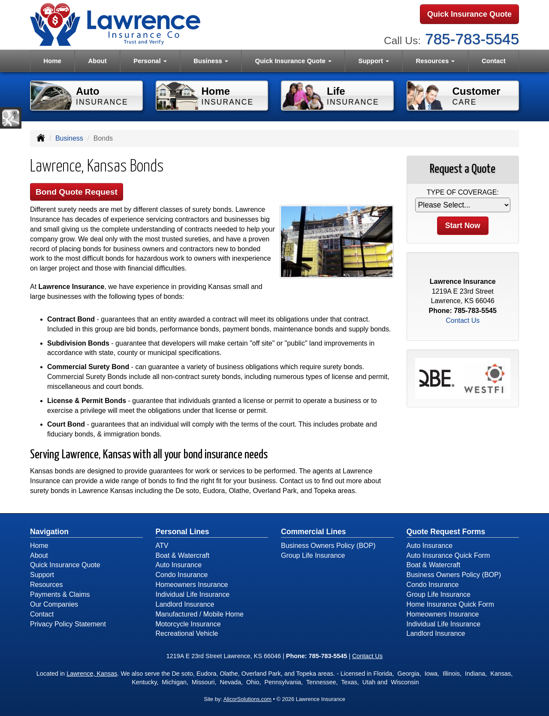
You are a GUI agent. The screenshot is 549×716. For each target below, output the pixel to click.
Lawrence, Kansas (91, 673)
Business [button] (210, 60)
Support (42, 574)
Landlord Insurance (185, 604)
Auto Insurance (179, 565)
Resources (46, 584)
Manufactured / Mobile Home (200, 614)
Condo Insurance (182, 574)
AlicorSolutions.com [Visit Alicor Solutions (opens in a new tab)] (247, 699)
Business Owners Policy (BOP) (328, 545)
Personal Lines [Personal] (182, 531)
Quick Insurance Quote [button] (293, 60)
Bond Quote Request (77, 191)
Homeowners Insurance (192, 584)
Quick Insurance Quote (469, 14)
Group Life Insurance (313, 555)
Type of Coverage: (463, 192)
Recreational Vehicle (187, 633)
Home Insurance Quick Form (451, 604)
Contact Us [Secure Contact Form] (463, 320)
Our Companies (54, 604)
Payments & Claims (60, 594)
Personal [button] (150, 60)
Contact (494, 60)
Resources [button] (435, 60)
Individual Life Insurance (193, 594)
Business (69, 138)
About (97, 60)
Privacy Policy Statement (68, 624)
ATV (162, 545)
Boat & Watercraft (183, 555)
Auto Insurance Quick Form (448, 555)
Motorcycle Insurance (188, 624)
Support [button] (373, 60)
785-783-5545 (472, 38)
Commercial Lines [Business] (313, 531)
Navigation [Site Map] (49, 531)
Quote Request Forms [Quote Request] (446, 531)
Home (52, 60)
